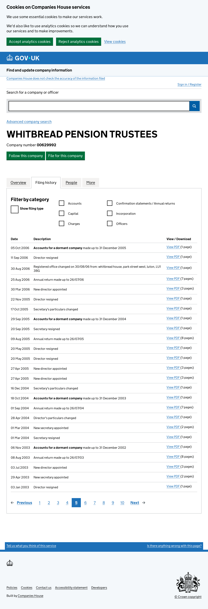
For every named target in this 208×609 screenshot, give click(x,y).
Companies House (30, 596)
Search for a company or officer (32, 92)
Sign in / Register (190, 84)
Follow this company (26, 155)
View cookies (115, 41)
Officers (117, 224)
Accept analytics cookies (30, 41)
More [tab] (90, 182)
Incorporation (121, 214)
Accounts (70, 204)
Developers (99, 587)
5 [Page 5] (76, 502)
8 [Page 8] (104, 502)
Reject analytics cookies (78, 41)
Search (195, 106)
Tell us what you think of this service (31, 546)
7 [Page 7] (95, 502)
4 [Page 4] (67, 502)
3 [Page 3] (58, 502)
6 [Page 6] (85, 502)
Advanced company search (29, 121)
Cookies (26, 587)
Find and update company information (39, 70)
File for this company (65, 155)
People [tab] (71, 182)
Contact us (43, 587)
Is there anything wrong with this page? (174, 546)
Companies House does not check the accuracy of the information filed (55, 78)
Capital (68, 214)
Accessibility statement (71, 587)
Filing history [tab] (45, 182)
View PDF (173, 247)
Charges (69, 224)
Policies (11, 587)
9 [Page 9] (113, 502)
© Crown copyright (188, 597)
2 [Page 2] (49, 502)
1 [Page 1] (39, 502)
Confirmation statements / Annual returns (141, 204)
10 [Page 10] (122, 502)
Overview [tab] (18, 182)
